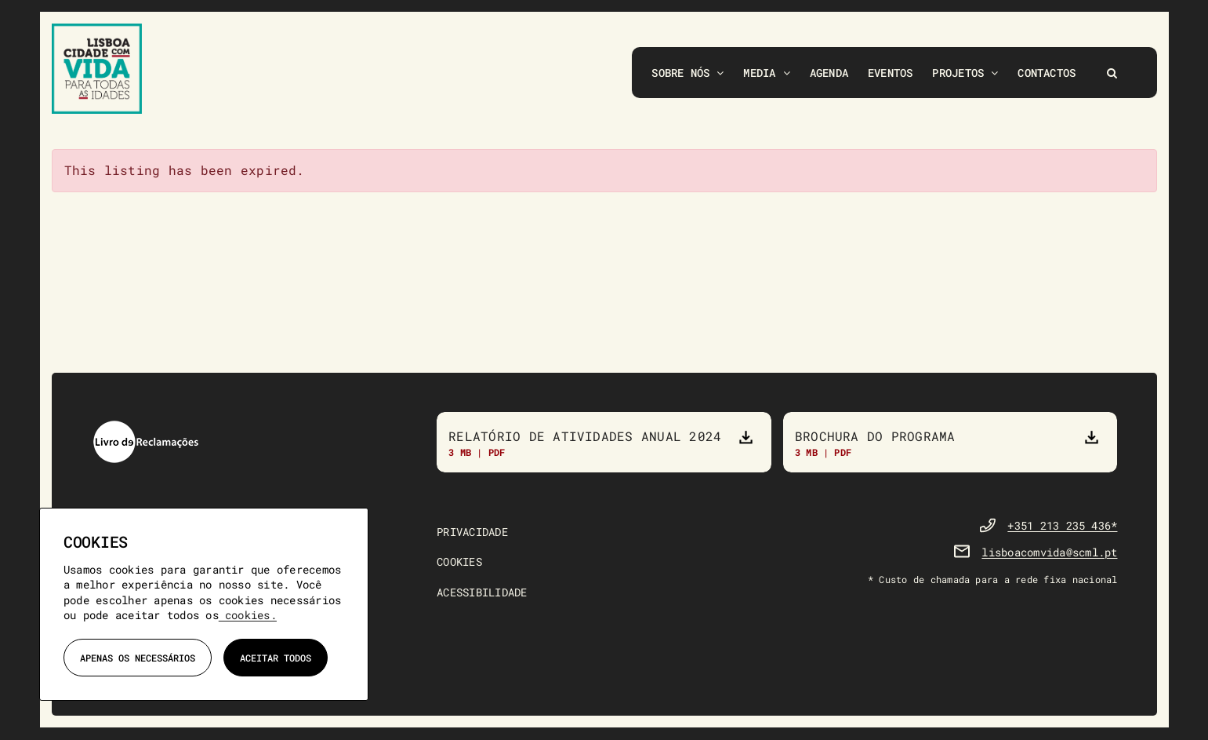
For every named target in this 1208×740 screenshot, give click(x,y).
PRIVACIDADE (472, 532)
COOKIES (459, 562)
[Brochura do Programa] (950, 442)
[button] (1112, 72)
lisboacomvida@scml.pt (1049, 552)
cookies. (248, 614)
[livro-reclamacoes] (146, 425)
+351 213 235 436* (1062, 526)
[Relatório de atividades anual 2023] (604, 442)
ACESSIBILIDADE (482, 592)
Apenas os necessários (137, 657)
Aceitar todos (275, 657)
